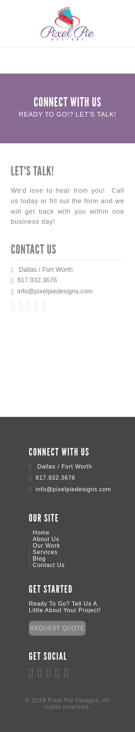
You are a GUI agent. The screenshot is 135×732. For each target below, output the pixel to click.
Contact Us (49, 565)
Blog (39, 558)
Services (45, 552)
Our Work (46, 546)
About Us (46, 539)
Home (41, 533)
